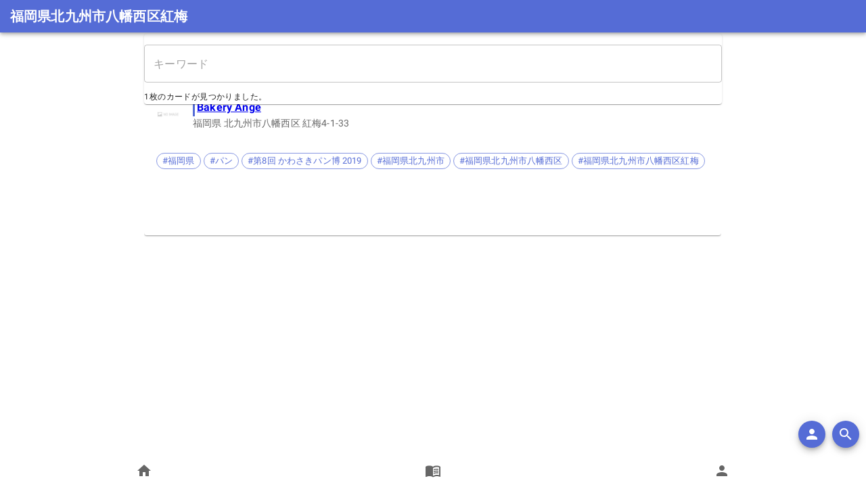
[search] (845, 434)
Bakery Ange (230, 107)
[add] (811, 434)
